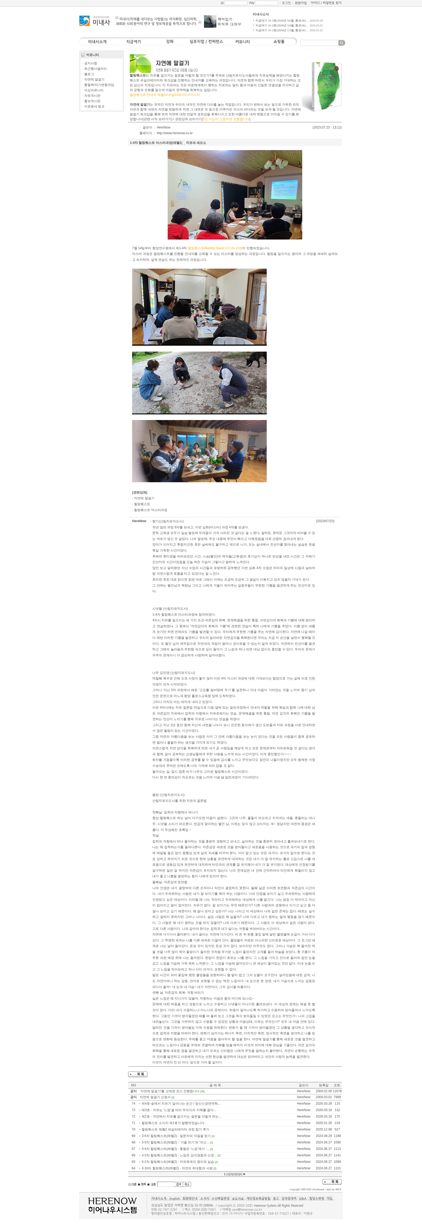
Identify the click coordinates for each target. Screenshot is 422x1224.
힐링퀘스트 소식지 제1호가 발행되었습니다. (173, 1123)
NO (133, 1085)
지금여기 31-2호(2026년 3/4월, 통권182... (281, 25)
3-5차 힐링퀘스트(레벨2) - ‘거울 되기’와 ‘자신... (175, 1142)
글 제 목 (215, 1085)
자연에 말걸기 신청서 (155, 1097)
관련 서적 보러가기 (157, 119)
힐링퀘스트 (142, 504)
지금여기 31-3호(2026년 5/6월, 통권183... (281, 20)
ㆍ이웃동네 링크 (92, 106)
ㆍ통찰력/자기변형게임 (97, 85)
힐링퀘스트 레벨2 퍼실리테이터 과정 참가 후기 (175, 1129)
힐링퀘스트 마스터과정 (150, 510)
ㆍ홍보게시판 (90, 101)
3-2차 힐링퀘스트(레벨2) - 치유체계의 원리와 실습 (178, 1162)
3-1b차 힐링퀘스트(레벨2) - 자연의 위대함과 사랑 (177, 1168)
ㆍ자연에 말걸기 (92, 79)
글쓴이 (303, 1085)
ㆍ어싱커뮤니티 (92, 90)
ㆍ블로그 (87, 74)
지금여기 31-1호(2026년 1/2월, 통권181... (281, 30)
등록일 (324, 1085)
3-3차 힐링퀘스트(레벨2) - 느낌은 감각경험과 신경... (179, 1155)
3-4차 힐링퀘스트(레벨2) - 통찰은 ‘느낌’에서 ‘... (175, 1149)
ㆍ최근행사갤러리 (94, 69)
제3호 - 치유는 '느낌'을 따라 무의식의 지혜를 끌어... (179, 1110)
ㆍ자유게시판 (90, 96)
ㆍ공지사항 (89, 63)
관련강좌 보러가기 (188, 119)
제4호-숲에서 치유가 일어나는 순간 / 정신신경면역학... (181, 1103)
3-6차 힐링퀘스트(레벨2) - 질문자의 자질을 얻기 (176, 1136)
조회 (337, 1085)
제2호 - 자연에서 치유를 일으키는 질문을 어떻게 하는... (181, 1116)
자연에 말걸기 (144, 498)
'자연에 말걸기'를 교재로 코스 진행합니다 (169, 1091)
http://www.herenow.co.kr (175, 133)
